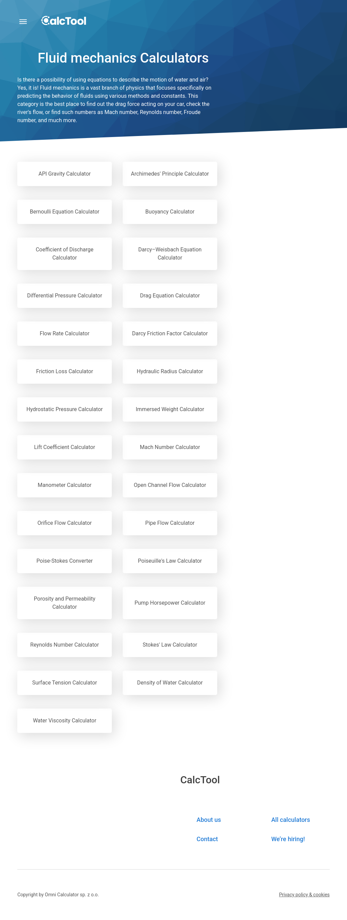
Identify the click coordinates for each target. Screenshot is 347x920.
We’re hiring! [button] (288, 839)
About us (209, 819)
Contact (207, 839)
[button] (304, 894)
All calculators (290, 819)
